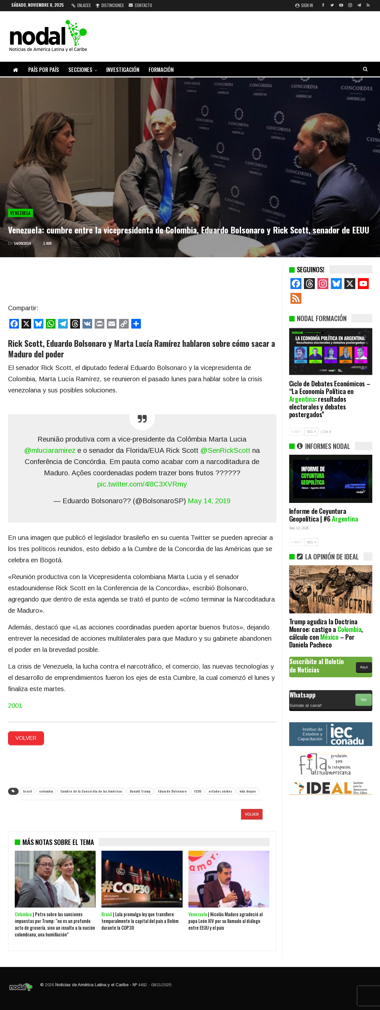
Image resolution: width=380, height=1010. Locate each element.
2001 (15, 705)
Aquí (364, 667)
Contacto (140, 5)
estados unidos (220, 789)
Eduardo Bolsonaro (172, 789)
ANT (296, 432)
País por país (43, 70)
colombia (46, 789)
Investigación (122, 70)
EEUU (197, 789)
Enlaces (81, 5)
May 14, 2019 (209, 501)
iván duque (247, 789)
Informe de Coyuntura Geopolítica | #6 (323, 514)
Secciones (80, 70)
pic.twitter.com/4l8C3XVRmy (142, 484)
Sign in (304, 5)
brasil (27, 789)
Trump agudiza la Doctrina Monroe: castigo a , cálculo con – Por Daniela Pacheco (326, 632)
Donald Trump (140, 789)
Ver (364, 700)
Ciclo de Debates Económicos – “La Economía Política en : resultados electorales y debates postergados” (329, 398)
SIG (311, 432)
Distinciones (110, 5)
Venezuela (20, 213)
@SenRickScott (225, 450)
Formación (161, 70)
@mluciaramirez (49, 450)
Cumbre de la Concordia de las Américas (91, 789)
